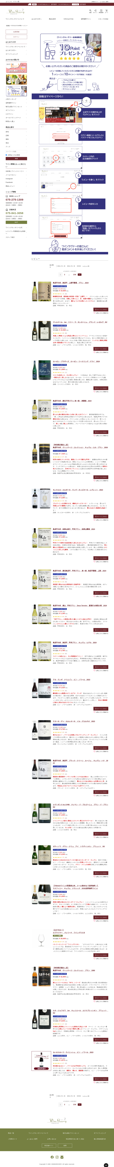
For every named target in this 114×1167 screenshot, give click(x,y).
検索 (16, 158)
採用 (65, 1145)
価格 (7, 139)
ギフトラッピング (12, 54)
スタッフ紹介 (10, 237)
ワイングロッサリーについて (15, 19)
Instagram (9, 179)
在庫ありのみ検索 (14, 155)
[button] (79, 275)
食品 (7, 143)
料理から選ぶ (10, 121)
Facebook (9, 182)
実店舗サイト (49, 1145)
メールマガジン (11, 175)
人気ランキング (11, 99)
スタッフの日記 (103, 19)
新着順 (79, 266)
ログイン (16, 37)
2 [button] (64, 275)
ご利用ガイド (94, 1)
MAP (16, 222)
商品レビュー (10, 186)
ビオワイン (9, 114)
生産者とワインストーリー (15, 171)
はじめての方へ (37, 19)
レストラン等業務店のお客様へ (15, 232)
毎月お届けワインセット (14, 106)
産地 (7, 132)
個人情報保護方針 (100, 1139)
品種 (7, 135)
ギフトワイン (10, 110)
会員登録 (16, 32)
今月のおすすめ (69, 19)
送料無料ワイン (86, 19)
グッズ (8, 146)
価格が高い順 (71, 266)
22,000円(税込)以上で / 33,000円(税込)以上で (57, 4)
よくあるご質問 (104, 1)
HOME (8, 25)
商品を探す (52, 19)
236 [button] (74, 275)
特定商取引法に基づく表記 (75, 1139)
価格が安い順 (61, 266)
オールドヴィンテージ (13, 117)
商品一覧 (11, 1133)
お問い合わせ (51, 1139)
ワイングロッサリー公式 (14, 227)
